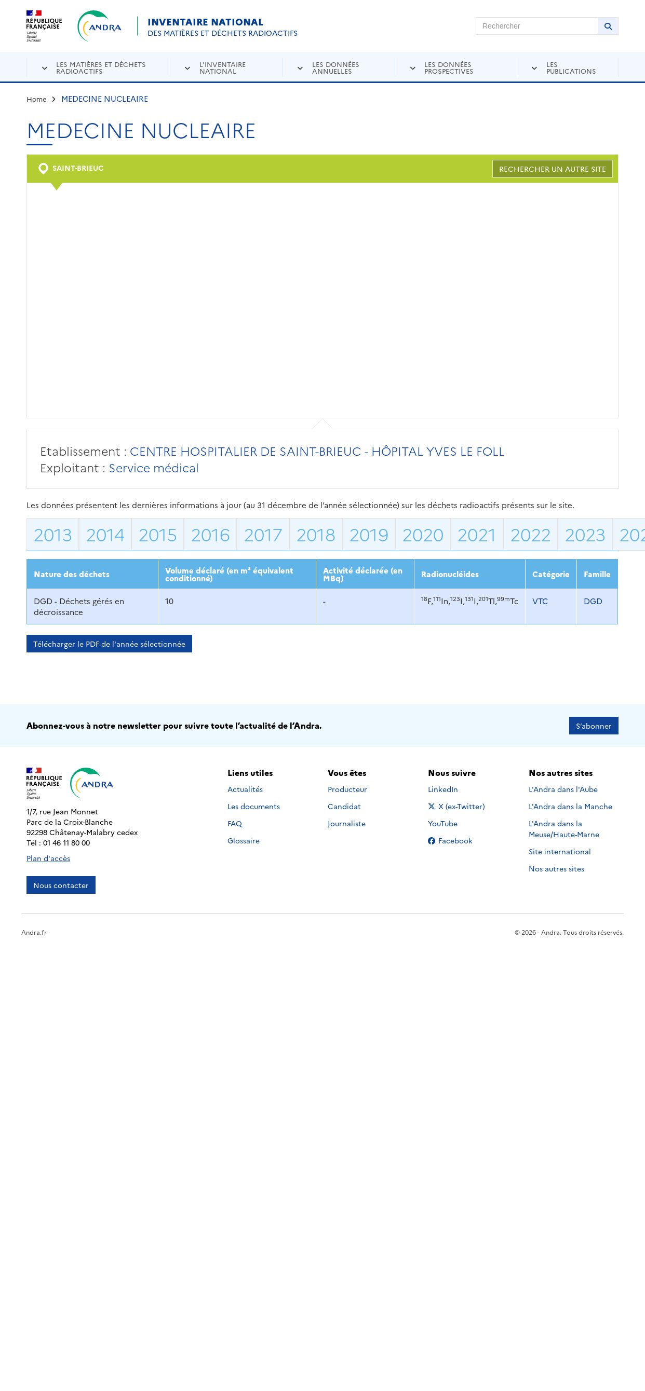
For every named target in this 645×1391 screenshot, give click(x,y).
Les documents (253, 806)
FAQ (234, 823)
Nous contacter (61, 885)
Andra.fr (34, 932)
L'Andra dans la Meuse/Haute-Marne (564, 828)
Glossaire (243, 840)
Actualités (245, 789)
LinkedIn (454, 789)
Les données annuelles (335, 67)
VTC (540, 600)
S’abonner (594, 725)
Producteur (347, 789)
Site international (560, 851)
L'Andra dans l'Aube (563, 789)
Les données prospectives (449, 67)
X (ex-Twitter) (458, 806)
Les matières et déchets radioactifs (101, 67)
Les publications (571, 67)
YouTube (454, 823)
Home (36, 98)
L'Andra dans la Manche (570, 806)
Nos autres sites (556, 868)
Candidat (344, 806)
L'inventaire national (222, 67)
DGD (593, 600)
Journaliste (347, 823)
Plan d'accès (48, 858)
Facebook (458, 840)
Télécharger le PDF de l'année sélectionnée (109, 643)
